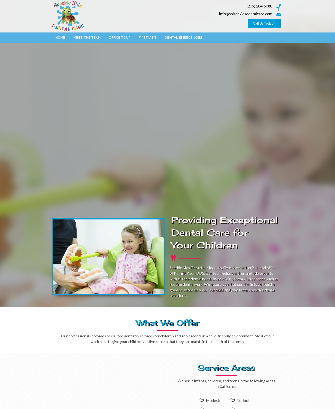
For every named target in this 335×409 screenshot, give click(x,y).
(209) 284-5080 (259, 6)
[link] (60, 37)
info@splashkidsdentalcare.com (245, 13)
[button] (264, 23)
